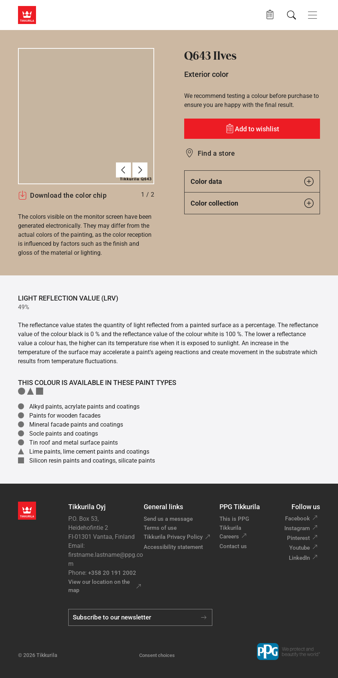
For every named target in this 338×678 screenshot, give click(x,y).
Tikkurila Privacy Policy (173, 537)
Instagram (297, 528)
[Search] (291, 15)
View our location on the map (99, 586)
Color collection (252, 203)
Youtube (299, 547)
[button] (270, 15)
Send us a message (168, 519)
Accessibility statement (173, 547)
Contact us (233, 546)
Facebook (297, 518)
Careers (229, 536)
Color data (252, 181)
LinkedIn (299, 558)
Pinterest (298, 538)
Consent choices (157, 655)
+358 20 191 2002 (112, 573)
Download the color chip (62, 195)
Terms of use (160, 528)
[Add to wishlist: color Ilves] (252, 129)
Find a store (216, 153)
